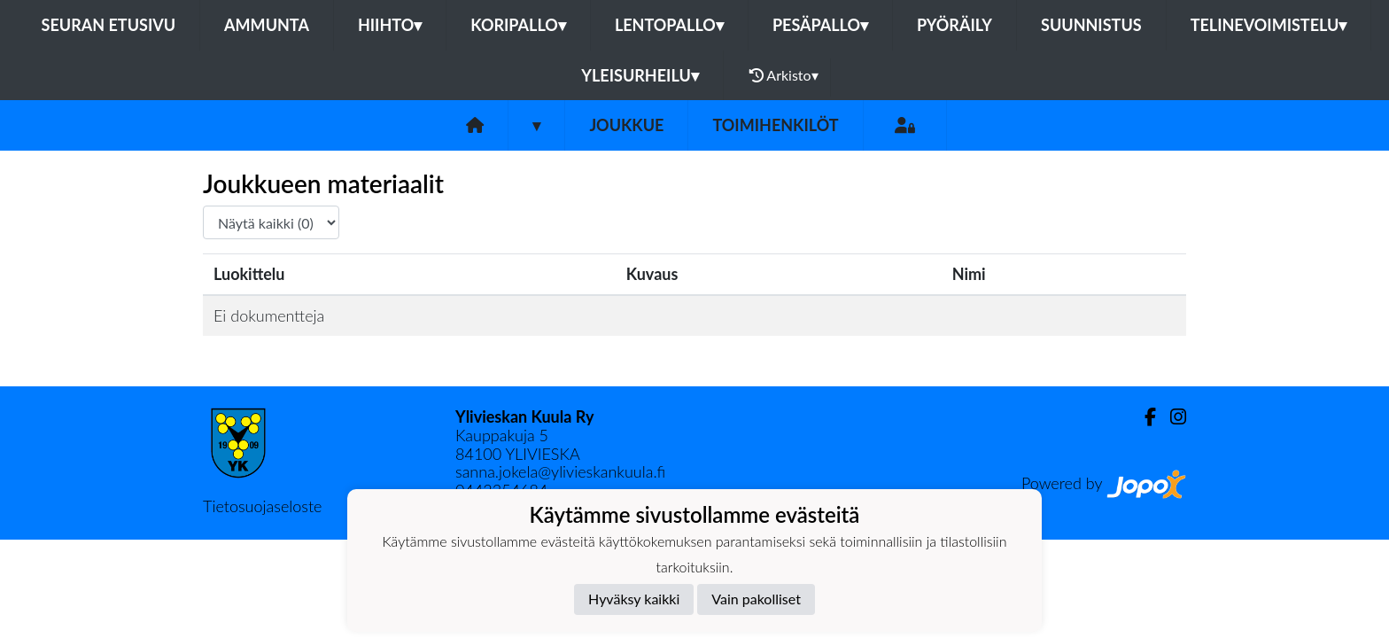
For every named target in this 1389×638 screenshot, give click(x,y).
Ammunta (266, 25)
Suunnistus (1091, 25)
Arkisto (784, 75)
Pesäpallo (820, 25)
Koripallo (518, 25)
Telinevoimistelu (1269, 25)
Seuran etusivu (109, 25)
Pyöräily (954, 25)
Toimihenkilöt (775, 125)
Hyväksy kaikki (633, 598)
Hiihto (390, 25)
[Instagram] (1171, 417)
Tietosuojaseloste (262, 506)
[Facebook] (1143, 417)
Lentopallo (669, 25)
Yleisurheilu (639, 75)
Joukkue (626, 125)
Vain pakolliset (756, 598)
